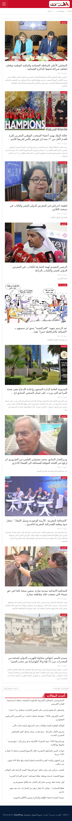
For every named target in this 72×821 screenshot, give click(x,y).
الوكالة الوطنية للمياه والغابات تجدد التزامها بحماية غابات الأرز (38, 725)
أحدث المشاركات (11, 688)
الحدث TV (62, 163)
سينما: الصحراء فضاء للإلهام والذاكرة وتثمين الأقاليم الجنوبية (38, 798)
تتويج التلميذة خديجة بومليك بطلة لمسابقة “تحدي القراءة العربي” (36, 776)
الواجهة (63, 22)
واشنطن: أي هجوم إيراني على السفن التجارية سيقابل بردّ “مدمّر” (36, 710)
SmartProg (18, 815)
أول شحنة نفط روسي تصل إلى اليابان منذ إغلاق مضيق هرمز (38, 782)
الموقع (64, 477)
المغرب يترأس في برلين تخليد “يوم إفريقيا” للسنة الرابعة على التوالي (34, 770)
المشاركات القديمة (61, 688)
